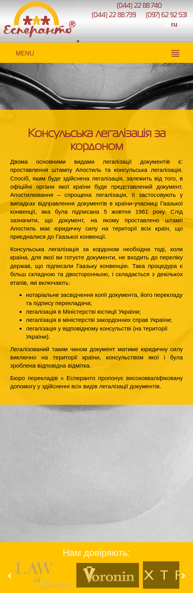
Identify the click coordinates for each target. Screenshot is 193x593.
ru (174, 24)
